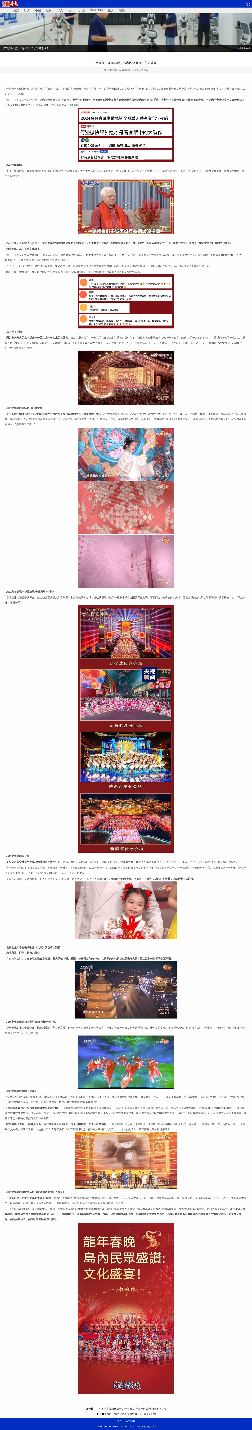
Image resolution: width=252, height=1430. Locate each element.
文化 (71, 10)
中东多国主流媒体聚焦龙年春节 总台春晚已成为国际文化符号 (131, 1408)
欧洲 (27, 10)
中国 (38, 10)
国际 (49, 10)
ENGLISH (96, 10)
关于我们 (130, 1420)
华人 (60, 10)
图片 (111, 10)
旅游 (82, 10)
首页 (119, 1420)
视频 (122, 10)
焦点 (16, 10)
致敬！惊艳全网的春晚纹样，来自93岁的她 (131, 1414)
